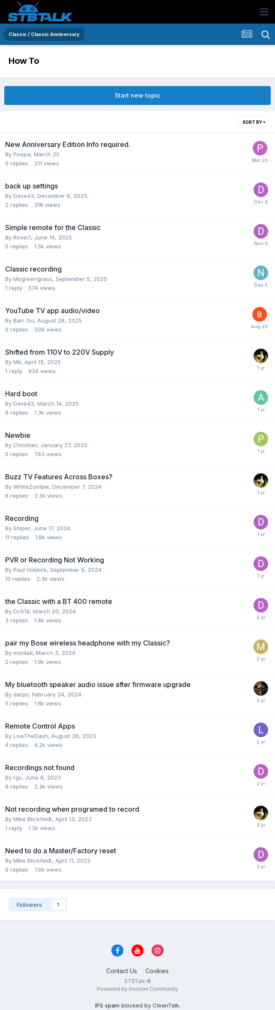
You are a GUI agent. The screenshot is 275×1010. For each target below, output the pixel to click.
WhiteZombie (31, 486)
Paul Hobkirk (30, 569)
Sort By (254, 122)
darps (21, 694)
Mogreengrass (32, 278)
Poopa (21, 154)
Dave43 (23, 195)
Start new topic (137, 95)
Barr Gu (23, 320)
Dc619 (21, 611)
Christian (25, 445)
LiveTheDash (30, 735)
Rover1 (22, 237)
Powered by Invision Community (137, 989)
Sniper (21, 528)
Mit (17, 362)
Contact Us (121, 970)
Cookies (157, 970)
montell (23, 652)
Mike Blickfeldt (32, 819)
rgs (17, 777)
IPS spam (107, 1005)
